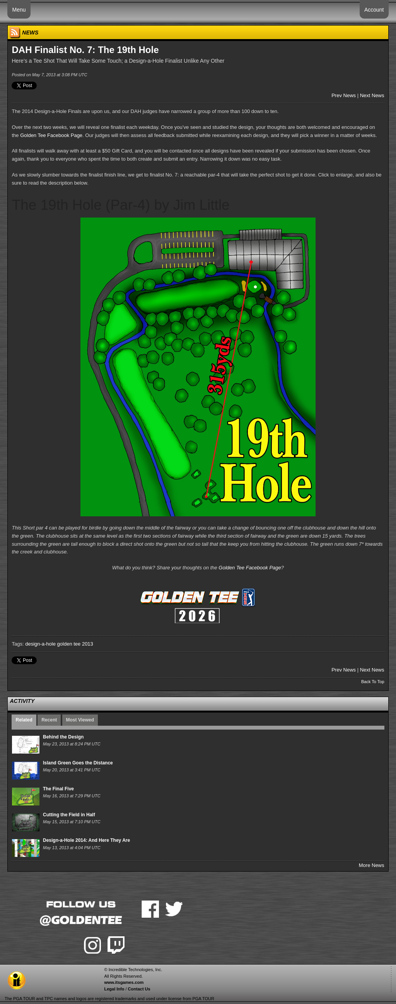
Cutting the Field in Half (69, 814)
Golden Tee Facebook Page (51, 135)
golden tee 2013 (75, 644)
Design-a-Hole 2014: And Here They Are (86, 840)
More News (371, 865)
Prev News (343, 95)
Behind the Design (63, 737)
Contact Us (139, 989)
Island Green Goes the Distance (78, 763)
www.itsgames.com (123, 982)
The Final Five (58, 789)
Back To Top (372, 681)
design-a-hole (40, 644)
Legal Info (114, 989)
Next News (372, 95)
